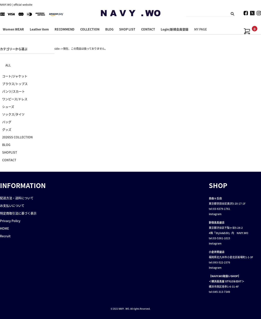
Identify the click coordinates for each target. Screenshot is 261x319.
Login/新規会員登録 (174, 29)
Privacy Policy (10, 221)
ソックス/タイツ (13, 114)
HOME (4, 228)
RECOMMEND (64, 29)
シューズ (8, 106)
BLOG (109, 29)
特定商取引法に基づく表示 (18, 213)
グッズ (6, 129)
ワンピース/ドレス (14, 99)
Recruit (5, 236)
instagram (215, 214)
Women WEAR (13, 29)
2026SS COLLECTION (17, 137)
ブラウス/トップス (15, 83)
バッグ (6, 122)
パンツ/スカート (13, 91)
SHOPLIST (9, 152)
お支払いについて (12, 205)
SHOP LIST (127, 29)
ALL (8, 65)
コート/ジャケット (14, 76)
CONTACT (148, 29)
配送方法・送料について (16, 198)
